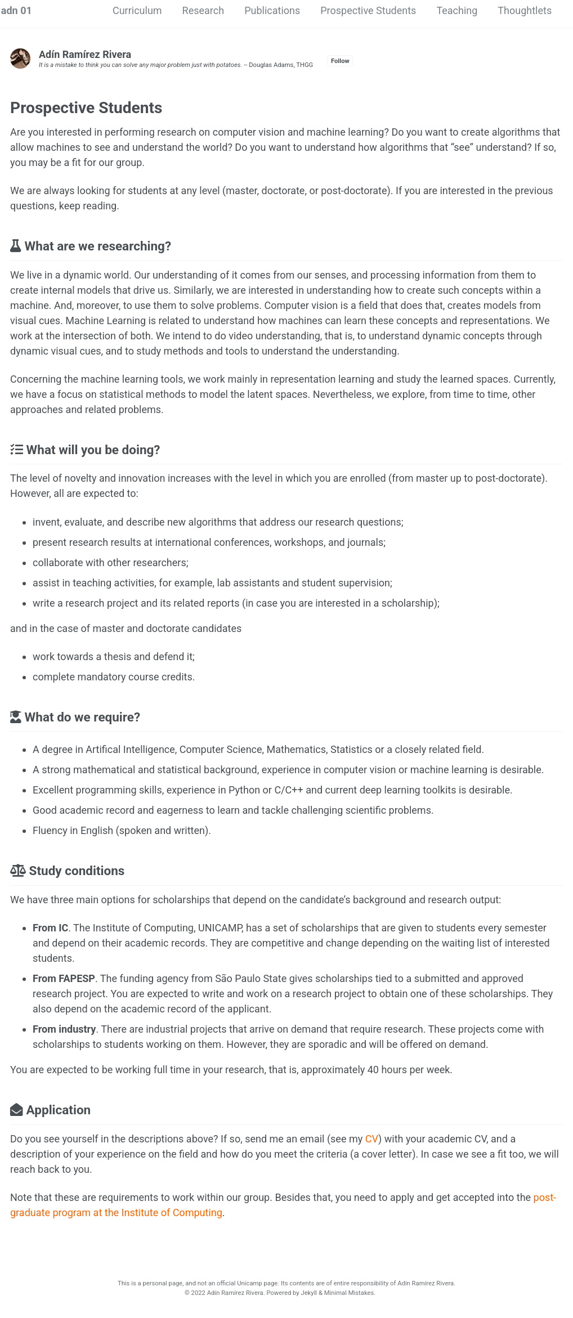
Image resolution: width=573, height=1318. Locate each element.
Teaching (456, 10)
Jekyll (309, 1293)
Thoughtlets (525, 10)
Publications (272, 10)
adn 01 (16, 10)
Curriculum (137, 10)
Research (203, 10)
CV (371, 1139)
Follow (340, 61)
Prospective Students (368, 10)
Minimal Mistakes (349, 1293)
